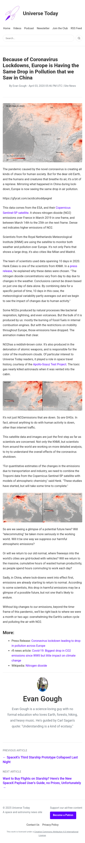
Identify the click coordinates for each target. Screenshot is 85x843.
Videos (17, 28)
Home (6, 28)
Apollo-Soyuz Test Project (49, 364)
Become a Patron (63, 815)
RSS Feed (76, 28)
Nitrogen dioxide (36, 665)
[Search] (79, 38)
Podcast (29, 28)
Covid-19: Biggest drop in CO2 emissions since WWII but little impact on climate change (43, 655)
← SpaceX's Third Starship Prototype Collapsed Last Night (40, 760)
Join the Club (60, 28)
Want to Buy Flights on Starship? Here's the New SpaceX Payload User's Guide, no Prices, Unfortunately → (42, 783)
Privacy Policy (50, 824)
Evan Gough (20, 85)
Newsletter (43, 28)
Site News (70, 85)
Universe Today (30, 13)
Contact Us (32, 824)
